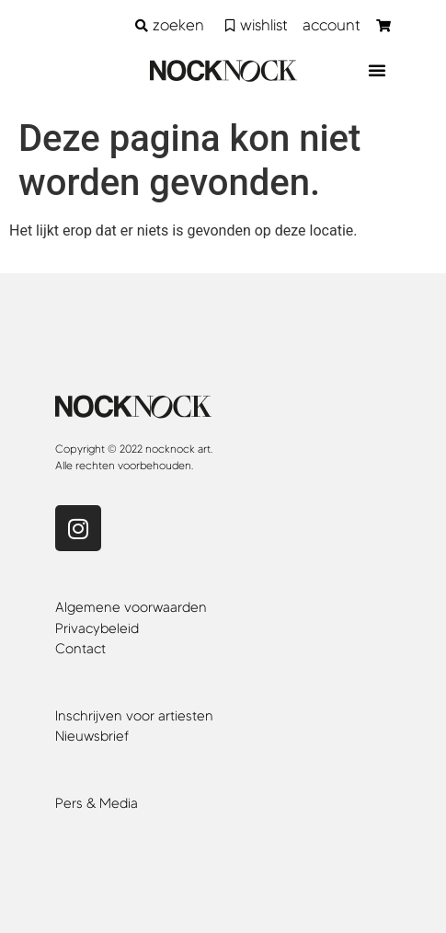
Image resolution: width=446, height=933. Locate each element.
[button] (377, 70)
